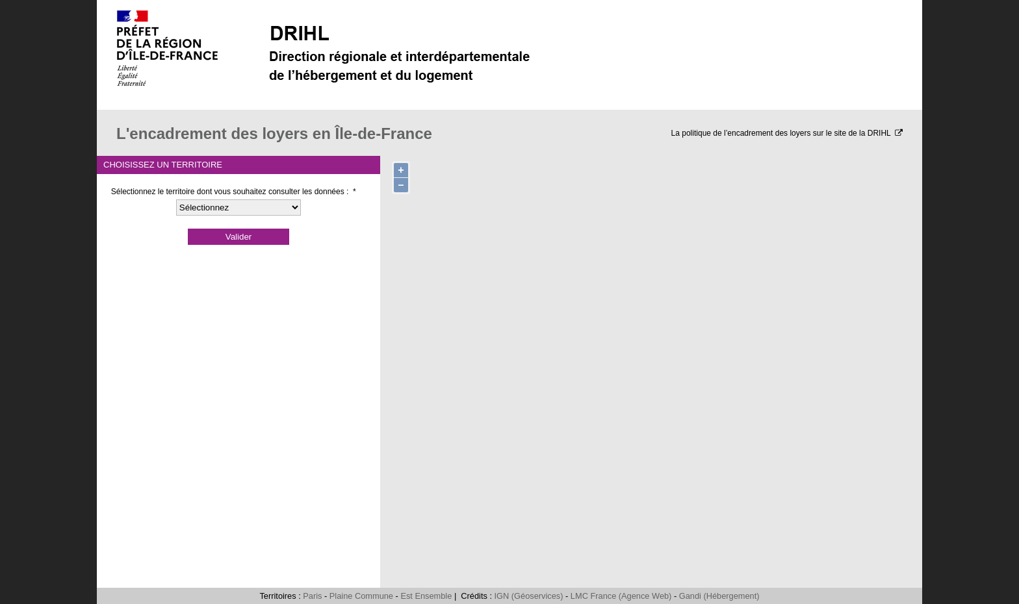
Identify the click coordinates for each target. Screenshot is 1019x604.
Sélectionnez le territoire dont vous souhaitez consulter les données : (233, 191)
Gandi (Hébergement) (719, 596)
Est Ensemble (426, 596)
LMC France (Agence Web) (621, 596)
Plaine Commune (361, 596)
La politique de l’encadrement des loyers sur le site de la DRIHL (787, 133)
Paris (312, 596)
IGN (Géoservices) (529, 596)
